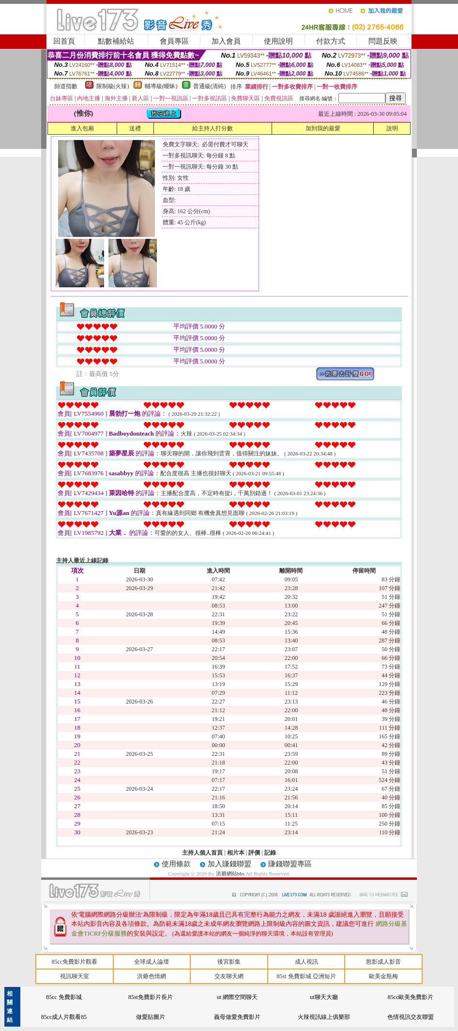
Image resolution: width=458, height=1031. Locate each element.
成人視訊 (306, 961)
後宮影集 (229, 961)
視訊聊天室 (74, 976)
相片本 (235, 852)
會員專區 (174, 41)
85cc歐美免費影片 (411, 997)
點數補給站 (116, 41)
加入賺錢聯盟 (229, 864)
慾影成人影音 (383, 961)
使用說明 (278, 41)
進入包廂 (82, 128)
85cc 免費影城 (64, 997)
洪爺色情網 (151, 976)
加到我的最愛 (322, 128)
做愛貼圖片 (150, 1017)
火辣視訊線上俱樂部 (324, 1017)
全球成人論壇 (151, 961)
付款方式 (330, 41)
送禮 (135, 128)
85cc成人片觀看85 (64, 1017)
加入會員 (226, 41)
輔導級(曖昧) (161, 86)
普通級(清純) (209, 86)
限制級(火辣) (112, 86)
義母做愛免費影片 (237, 1017)
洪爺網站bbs (230, 873)
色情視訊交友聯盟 (410, 1017)
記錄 (270, 852)
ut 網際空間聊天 (237, 997)
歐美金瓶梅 (383, 976)
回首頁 (64, 41)
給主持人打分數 (212, 128)
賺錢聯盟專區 (290, 864)
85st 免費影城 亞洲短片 (306, 976)
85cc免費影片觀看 (74, 961)
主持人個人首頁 (202, 852)
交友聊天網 (229, 976)
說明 (392, 128)
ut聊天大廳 (323, 997)
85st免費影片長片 (150, 997)
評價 (254, 852)
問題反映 (382, 41)
